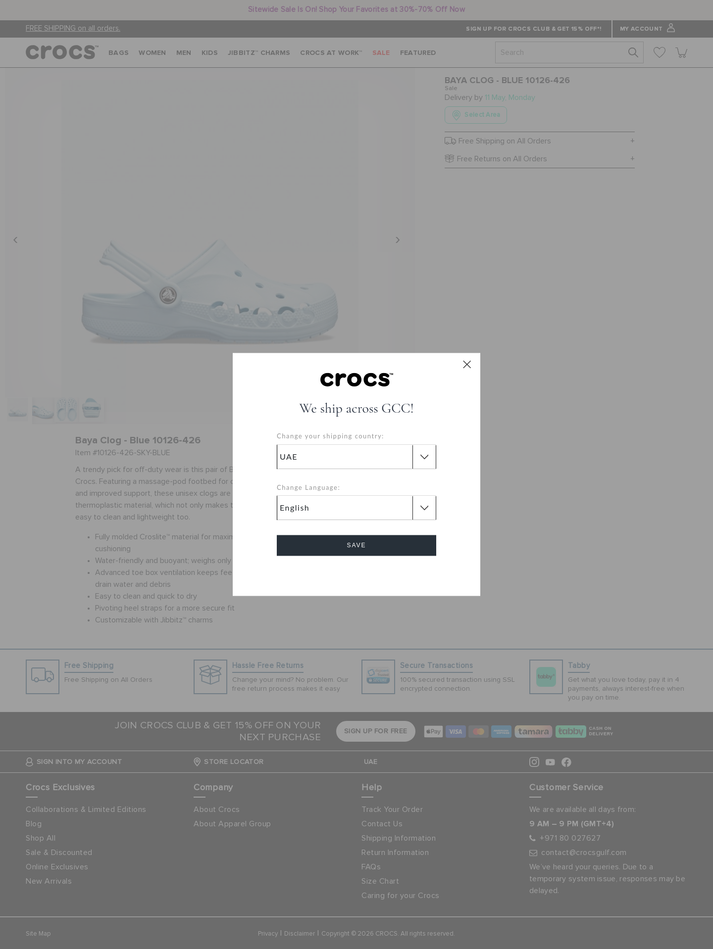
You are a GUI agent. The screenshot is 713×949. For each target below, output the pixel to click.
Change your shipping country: (330, 436)
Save (356, 545)
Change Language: (308, 487)
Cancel (356, 573)
